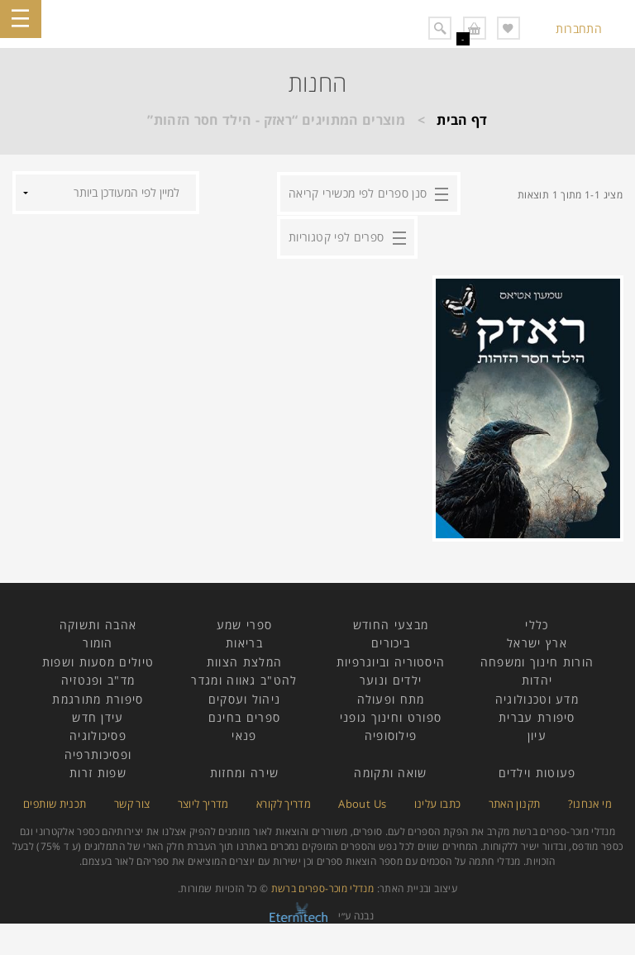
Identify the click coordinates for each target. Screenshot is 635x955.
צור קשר (132, 801)
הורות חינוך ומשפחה (537, 660)
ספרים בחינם (244, 715)
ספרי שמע (244, 623)
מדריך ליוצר (203, 801)
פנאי (244, 734)
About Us (362, 801)
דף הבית (462, 120)
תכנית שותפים (54, 801)
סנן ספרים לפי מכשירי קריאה (358, 192)
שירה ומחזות (244, 771)
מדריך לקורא (283, 801)
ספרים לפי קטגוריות (336, 235)
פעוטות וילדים (537, 771)
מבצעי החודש (390, 623)
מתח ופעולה (391, 696)
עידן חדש (97, 715)
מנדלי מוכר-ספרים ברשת (323, 887)
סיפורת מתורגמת (97, 696)
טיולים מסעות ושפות (98, 660)
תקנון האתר (515, 801)
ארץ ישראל (537, 641)
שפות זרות (98, 771)
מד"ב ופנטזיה (98, 678)
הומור (98, 641)
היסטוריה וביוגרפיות (391, 660)
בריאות (244, 641)
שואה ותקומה (390, 771)
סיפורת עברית (537, 715)
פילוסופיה (391, 734)
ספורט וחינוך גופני (391, 715)
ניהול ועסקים (244, 696)
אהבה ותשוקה (98, 623)
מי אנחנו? (590, 801)
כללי (536, 623)
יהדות (537, 678)
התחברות (579, 28)
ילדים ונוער (391, 678)
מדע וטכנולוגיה (537, 696)
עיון (537, 734)
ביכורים (390, 641)
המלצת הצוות (244, 660)
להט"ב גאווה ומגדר (244, 678)
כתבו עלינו (437, 801)
